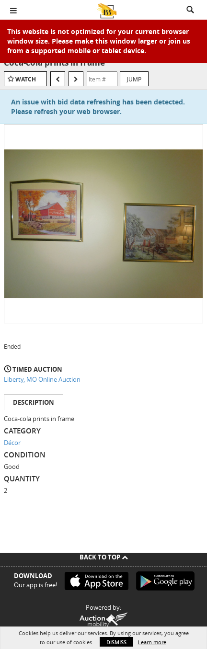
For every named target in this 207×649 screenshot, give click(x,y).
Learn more (152, 642)
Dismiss (116, 642)
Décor (12, 442)
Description (33, 402)
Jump (134, 79)
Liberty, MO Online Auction (42, 379)
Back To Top (104, 557)
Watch (25, 79)
